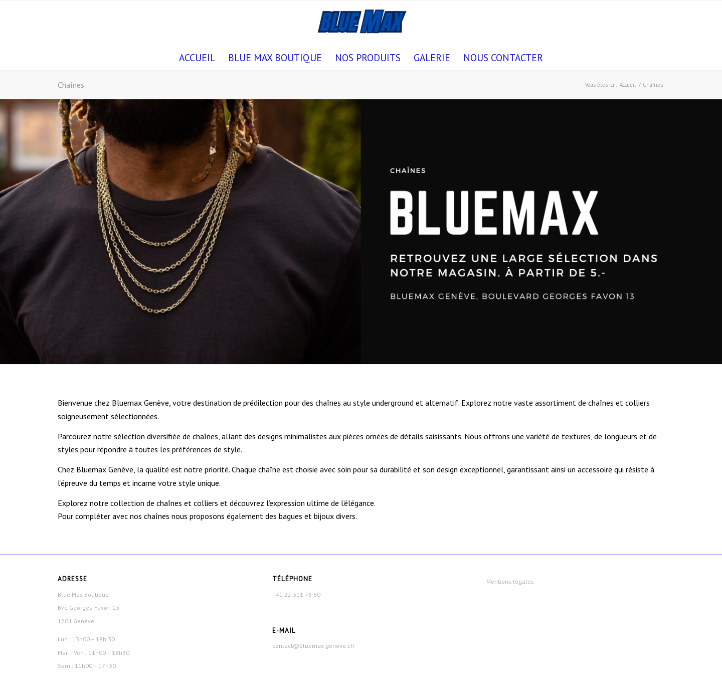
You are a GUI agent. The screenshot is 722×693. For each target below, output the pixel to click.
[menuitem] (197, 57)
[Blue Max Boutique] (361, 23)
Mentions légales (510, 581)
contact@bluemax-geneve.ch (313, 645)
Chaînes (71, 85)
